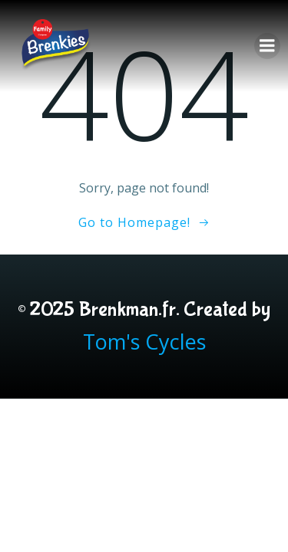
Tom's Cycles (144, 341)
